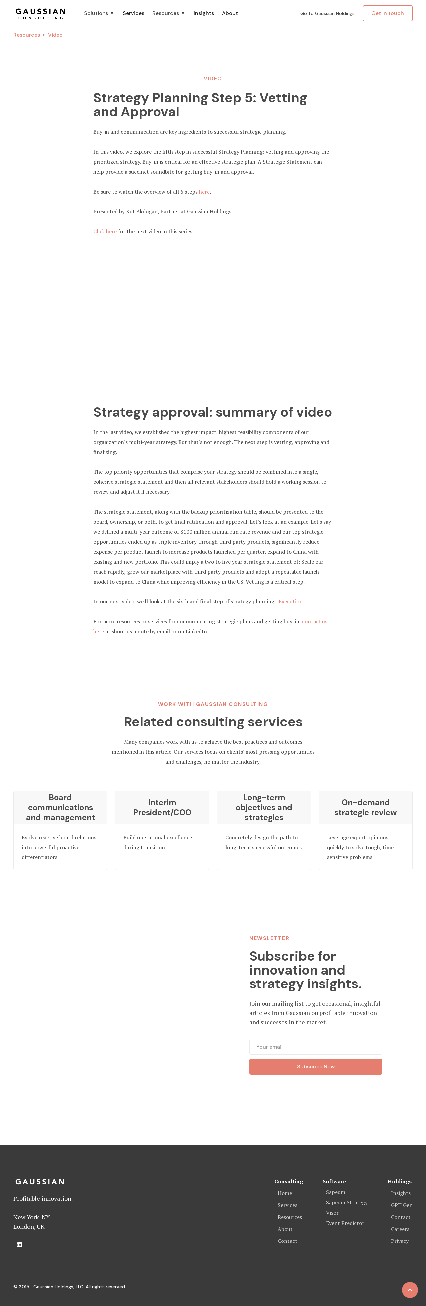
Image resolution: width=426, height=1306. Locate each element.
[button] (99, 13)
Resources (26, 34)
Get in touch (387, 13)
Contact (287, 1240)
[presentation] (315, 1097)
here (204, 191)
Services (133, 13)
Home (285, 1193)
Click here (105, 231)
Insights (204, 13)
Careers (400, 1229)
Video (55, 34)
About (230, 13)
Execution (291, 601)
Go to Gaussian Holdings (327, 13)
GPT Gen (402, 1205)
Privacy (400, 1240)
